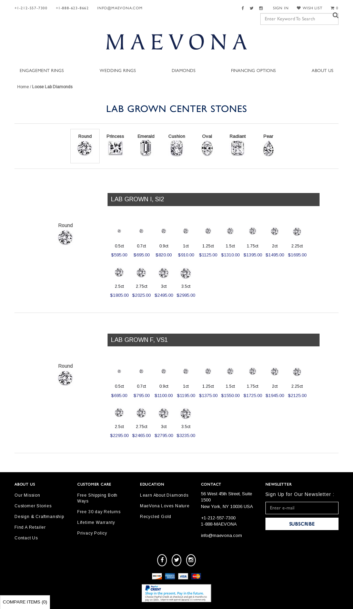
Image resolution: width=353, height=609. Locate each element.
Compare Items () (25, 602)
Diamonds (183, 71)
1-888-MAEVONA (219, 524)
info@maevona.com (120, 8)
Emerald (145, 145)
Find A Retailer (30, 527)
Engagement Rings (42, 71)
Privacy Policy (92, 533)
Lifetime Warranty (96, 522)
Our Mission (27, 495)
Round (84, 145)
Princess (115, 145)
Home (23, 86)
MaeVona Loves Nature (165, 506)
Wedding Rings (118, 71)
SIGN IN (281, 8)
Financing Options (253, 71)
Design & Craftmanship (39, 516)
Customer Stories (33, 506)
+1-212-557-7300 (31, 8)
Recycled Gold (155, 516)
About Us (322, 71)
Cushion (176, 145)
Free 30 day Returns (99, 511)
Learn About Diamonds (164, 495)
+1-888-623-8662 (72, 8)
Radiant (237, 145)
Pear (268, 145)
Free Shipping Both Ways (97, 498)
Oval (207, 145)
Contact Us (26, 538)
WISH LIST (309, 8)
